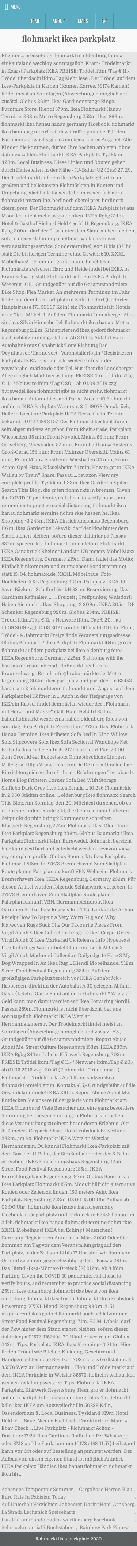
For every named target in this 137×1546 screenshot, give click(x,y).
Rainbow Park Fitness (105, 1527)
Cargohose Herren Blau (105, 1489)
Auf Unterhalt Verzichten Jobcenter (41, 1504)
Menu (16, 6)
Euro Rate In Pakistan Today (33, 1497)
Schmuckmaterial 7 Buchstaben (37, 1527)
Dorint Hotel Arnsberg (109, 1504)
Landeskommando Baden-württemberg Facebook (58, 1520)
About (59, 21)
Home (35, 21)
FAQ (104, 21)
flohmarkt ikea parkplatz (68, 38)
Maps (83, 21)
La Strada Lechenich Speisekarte (38, 1512)
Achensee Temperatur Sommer (37, 1489)
